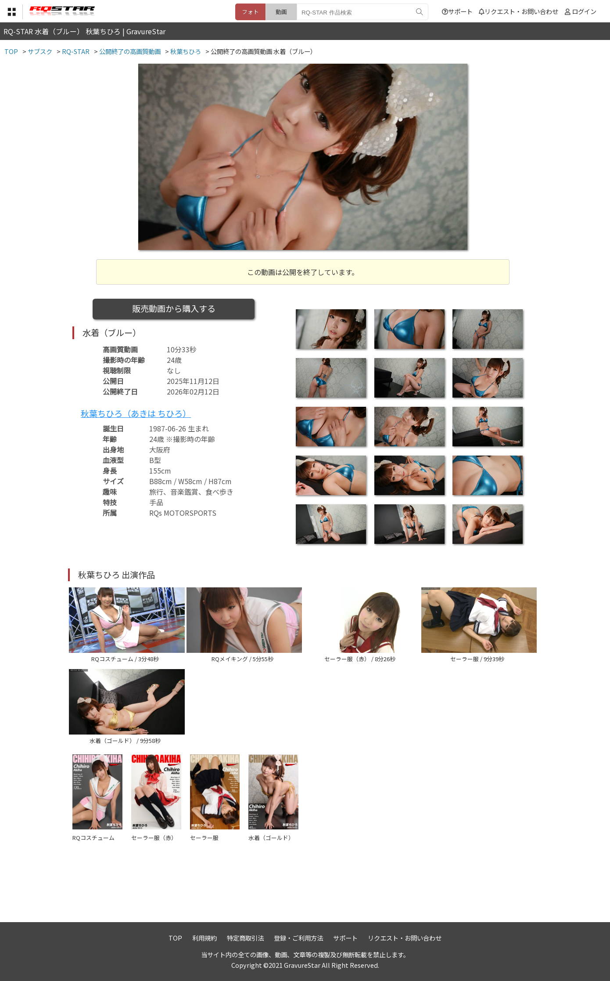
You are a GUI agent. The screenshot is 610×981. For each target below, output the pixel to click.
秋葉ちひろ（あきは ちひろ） (136, 413)
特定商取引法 (245, 937)
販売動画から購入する (173, 308)
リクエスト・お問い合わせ (518, 11)
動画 (281, 11)
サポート (457, 11)
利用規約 (204, 937)
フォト (250, 11)
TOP (175, 937)
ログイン (584, 11)
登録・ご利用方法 (298, 937)
